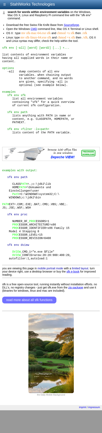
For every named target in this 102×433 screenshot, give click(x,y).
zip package (75, 310)
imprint (82, 430)
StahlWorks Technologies (32, 4)
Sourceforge (71, 25)
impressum (94, 430)
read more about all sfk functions (29, 322)
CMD (34, 29)
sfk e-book (72, 294)
